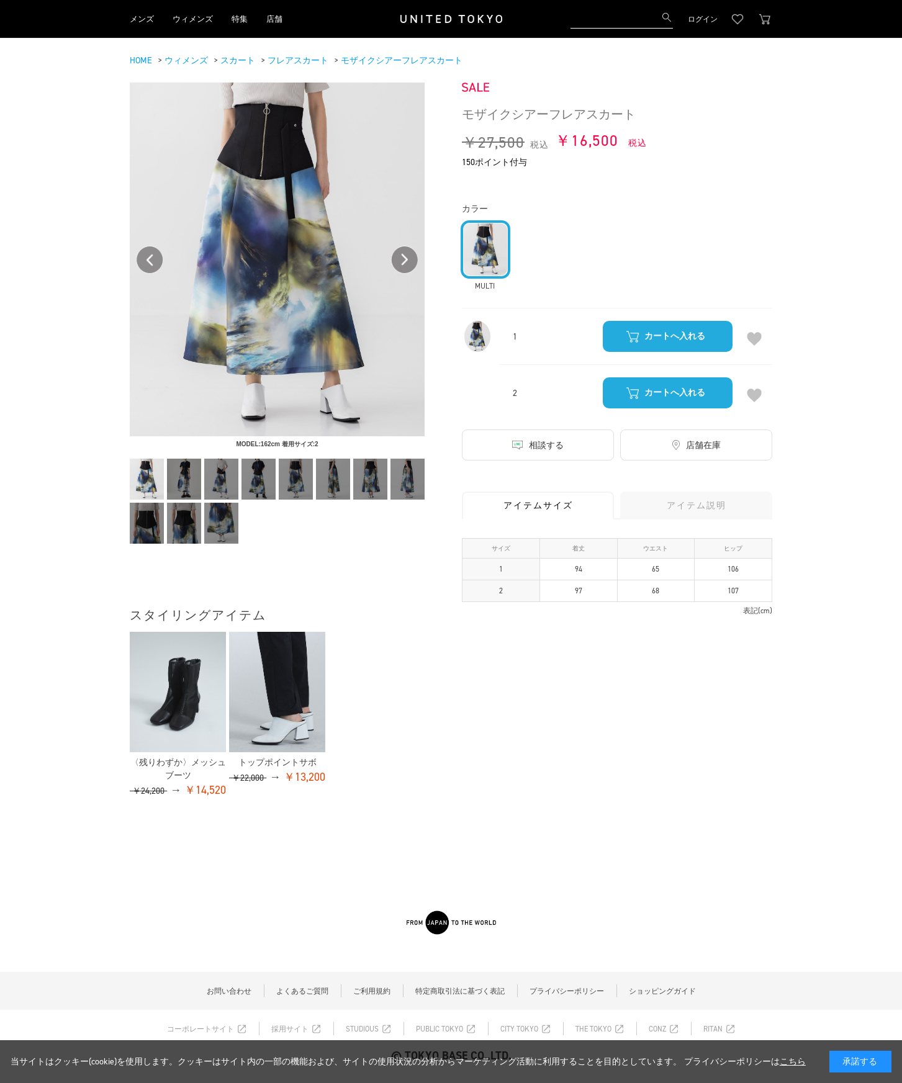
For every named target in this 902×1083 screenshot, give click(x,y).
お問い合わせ (229, 991)
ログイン (703, 19)
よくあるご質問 (302, 991)
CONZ (657, 1029)
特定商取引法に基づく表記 (460, 991)
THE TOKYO (593, 1029)
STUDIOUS (362, 1029)
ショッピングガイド (662, 991)
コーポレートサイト (200, 1029)
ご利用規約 (371, 991)
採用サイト (290, 1029)
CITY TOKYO (519, 1029)
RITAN (713, 1029)
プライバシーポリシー (567, 991)
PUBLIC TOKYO (439, 1029)
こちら (793, 1061)
